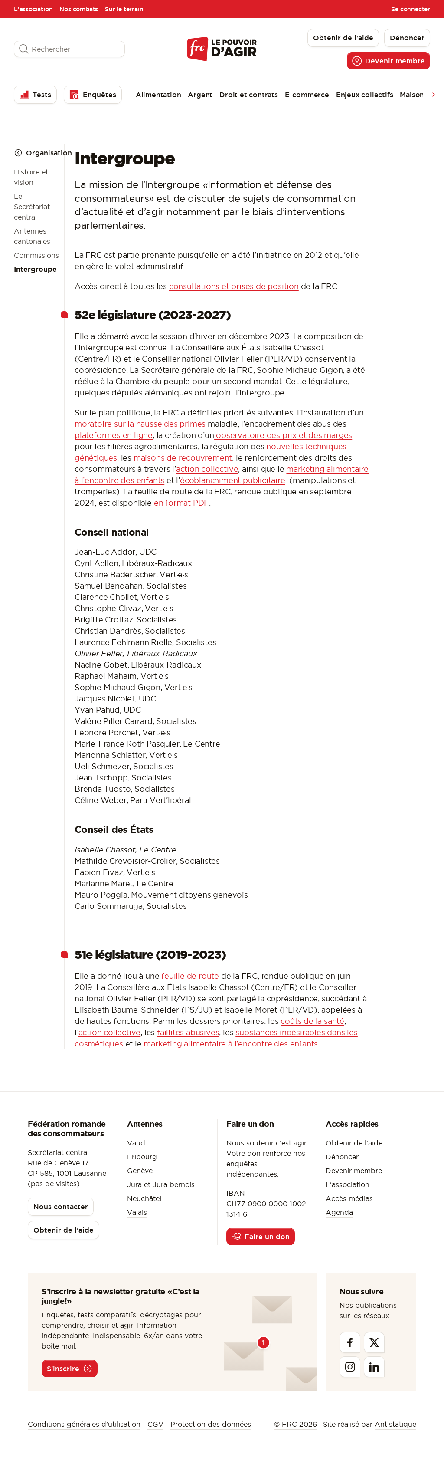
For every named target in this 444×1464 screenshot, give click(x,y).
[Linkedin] (374, 1366)
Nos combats (78, 9)
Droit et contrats (248, 95)
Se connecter (410, 9)
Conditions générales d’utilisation (84, 1424)
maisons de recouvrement (183, 458)
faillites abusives (188, 1032)
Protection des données (210, 1424)
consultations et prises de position (234, 286)
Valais (137, 1212)
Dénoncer (342, 1157)
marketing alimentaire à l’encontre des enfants (231, 1044)
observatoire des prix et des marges (283, 435)
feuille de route (190, 976)
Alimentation (158, 95)
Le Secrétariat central (32, 206)
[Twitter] (374, 1342)
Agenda (339, 1212)
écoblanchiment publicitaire (232, 480)
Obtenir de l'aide (354, 1143)
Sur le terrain (124, 9)
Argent (200, 95)
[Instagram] (350, 1366)
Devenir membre (354, 1170)
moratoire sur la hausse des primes (140, 424)
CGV (155, 1424)
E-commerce (307, 95)
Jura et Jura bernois (161, 1184)
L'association (33, 9)
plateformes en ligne (114, 435)
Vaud (136, 1143)
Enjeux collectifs (364, 95)
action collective (207, 469)
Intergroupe (35, 269)
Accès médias (349, 1198)
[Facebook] (350, 1342)
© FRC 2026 (295, 1424)
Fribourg (142, 1157)
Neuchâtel (144, 1198)
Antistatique (395, 1424)
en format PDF (181, 503)
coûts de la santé (312, 1021)
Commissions (36, 255)
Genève (140, 1170)
